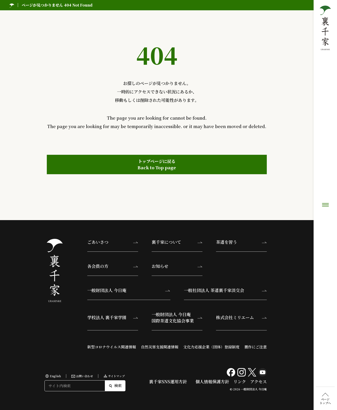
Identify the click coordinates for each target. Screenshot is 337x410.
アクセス (258, 381)
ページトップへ (325, 177)
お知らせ (160, 266)
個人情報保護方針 (212, 381)
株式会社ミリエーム (235, 317)
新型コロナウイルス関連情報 (111, 347)
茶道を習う (226, 242)
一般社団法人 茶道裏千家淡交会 (214, 290)
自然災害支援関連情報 (159, 347)
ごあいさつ (97, 242)
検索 (115, 385)
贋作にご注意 (255, 347)
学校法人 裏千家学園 (106, 317)
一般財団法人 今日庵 (106, 290)
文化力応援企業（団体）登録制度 (211, 347)
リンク (239, 381)
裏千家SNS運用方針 (168, 381)
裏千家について (166, 242)
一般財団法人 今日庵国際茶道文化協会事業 (173, 317)
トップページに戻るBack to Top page (157, 164)
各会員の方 (97, 266)
